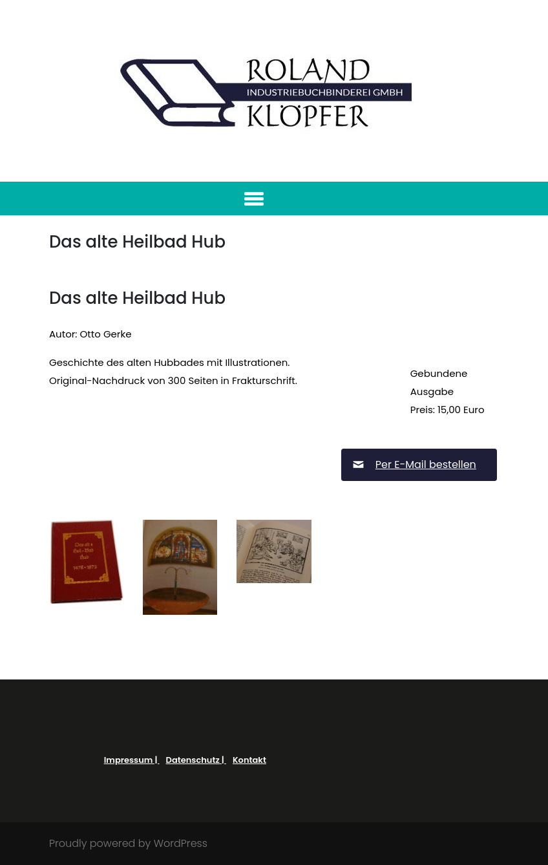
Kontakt (249, 760)
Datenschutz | (196, 760)
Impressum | (132, 760)
